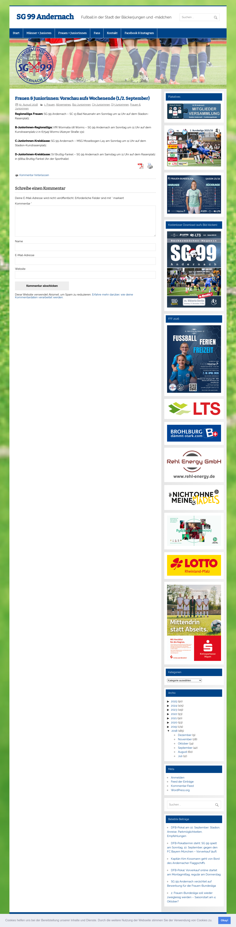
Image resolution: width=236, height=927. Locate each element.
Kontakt (112, 33)
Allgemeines (63, 104)
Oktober (183, 743)
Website (20, 269)
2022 (174, 714)
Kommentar (23, 203)
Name (19, 241)
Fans (97, 33)
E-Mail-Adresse (24, 255)
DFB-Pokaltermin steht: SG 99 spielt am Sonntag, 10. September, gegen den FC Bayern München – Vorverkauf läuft (192, 847)
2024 (174, 705)
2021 (174, 718)
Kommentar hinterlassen (34, 175)
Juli (180, 756)
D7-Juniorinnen (120, 104)
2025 (174, 701)
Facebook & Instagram (139, 33)
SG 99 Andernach (45, 17)
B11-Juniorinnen (81, 104)
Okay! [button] (224, 920)
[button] (213, 920)
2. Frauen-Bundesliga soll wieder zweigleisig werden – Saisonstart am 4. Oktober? (191, 897)
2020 (174, 722)
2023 (174, 709)
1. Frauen (49, 104)
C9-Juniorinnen (101, 104)
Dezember (184, 735)
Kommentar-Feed (182, 786)
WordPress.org (180, 790)
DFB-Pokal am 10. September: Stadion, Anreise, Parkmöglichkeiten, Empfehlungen (193, 832)
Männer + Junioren (38, 33)
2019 (174, 726)
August (182, 752)
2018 (174, 730)
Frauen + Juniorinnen (72, 33)
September (185, 747)
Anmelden (177, 777)
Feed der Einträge (182, 781)
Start (16, 33)
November (185, 739)
